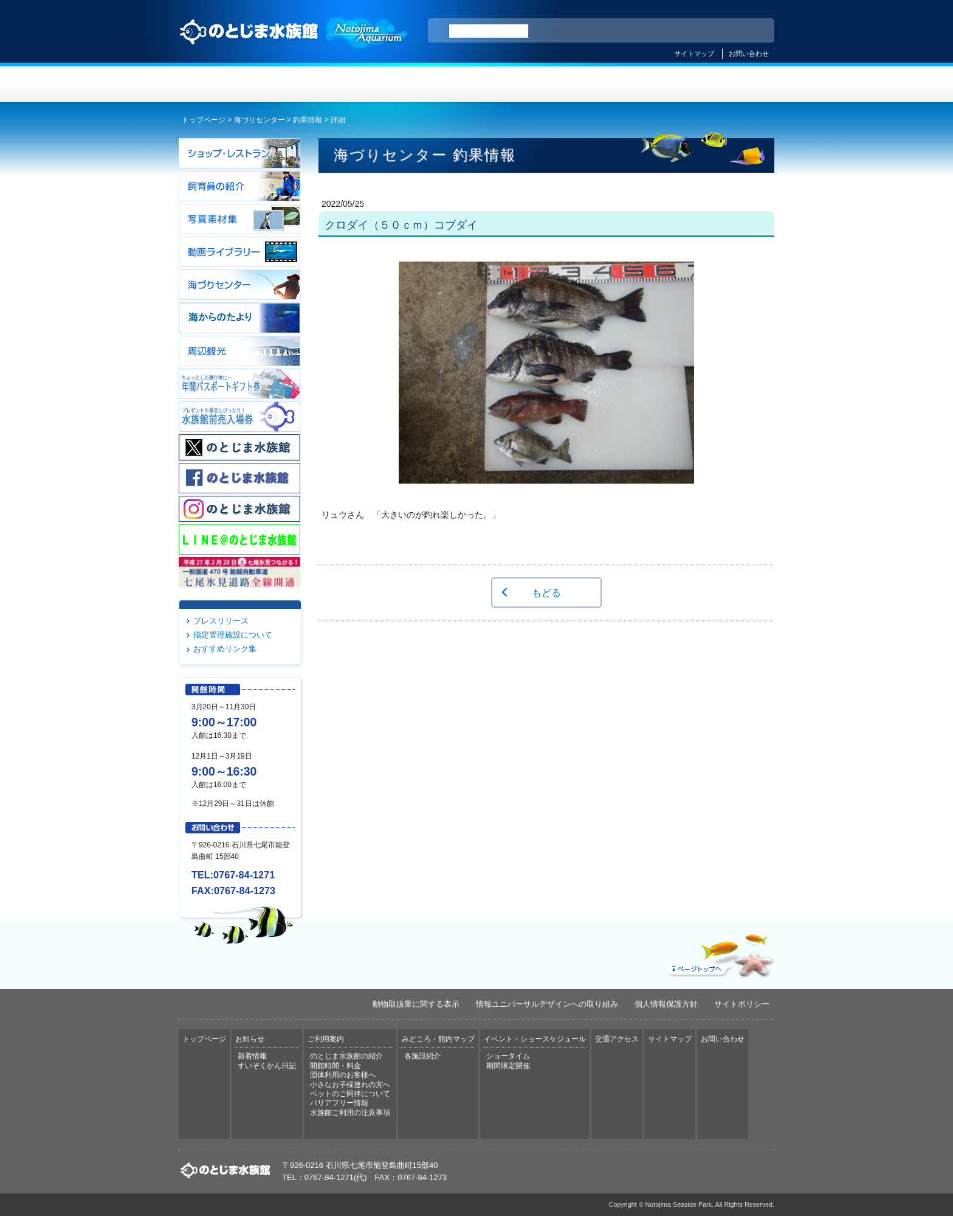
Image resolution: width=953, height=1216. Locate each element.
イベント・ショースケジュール (625, 84)
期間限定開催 (508, 1065)
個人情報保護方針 (666, 1004)
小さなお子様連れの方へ (350, 1084)
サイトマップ (694, 53)
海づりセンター (259, 120)
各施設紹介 (422, 1056)
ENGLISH (659, 31)
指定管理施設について (232, 634)
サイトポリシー (741, 1004)
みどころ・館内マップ (526, 84)
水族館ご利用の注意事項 (350, 1112)
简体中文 (691, 31)
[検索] (489, 31)
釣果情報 (307, 120)
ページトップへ (719, 953)
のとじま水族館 (294, 43)
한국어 (751, 31)
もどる (546, 592)
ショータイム (508, 1056)
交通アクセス (724, 84)
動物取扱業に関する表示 (416, 1004)
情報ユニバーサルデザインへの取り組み (547, 1004)
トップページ (228, 84)
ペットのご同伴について (350, 1093)
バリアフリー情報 (339, 1103)
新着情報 (252, 1056)
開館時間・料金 (335, 1065)
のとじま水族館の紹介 (346, 1056)
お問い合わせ (749, 53)
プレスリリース (221, 620)
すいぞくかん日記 (267, 1065)
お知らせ (327, 84)
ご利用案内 (426, 84)
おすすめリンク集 (224, 648)
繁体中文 (722, 31)
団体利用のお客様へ (343, 1075)
